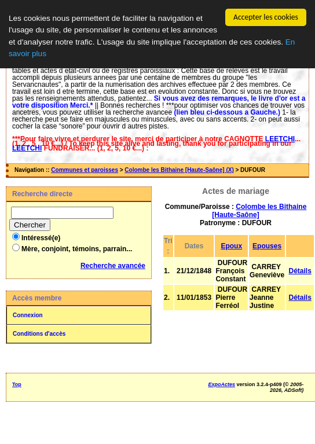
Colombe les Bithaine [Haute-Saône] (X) (178, 170)
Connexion (28, 315)
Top (16, 384)
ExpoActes (221, 384)
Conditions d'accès (39, 334)
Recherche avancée (112, 266)
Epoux (231, 246)
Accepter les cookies (265, 17)
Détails (299, 271)
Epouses (266, 246)
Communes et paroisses (84, 170)
